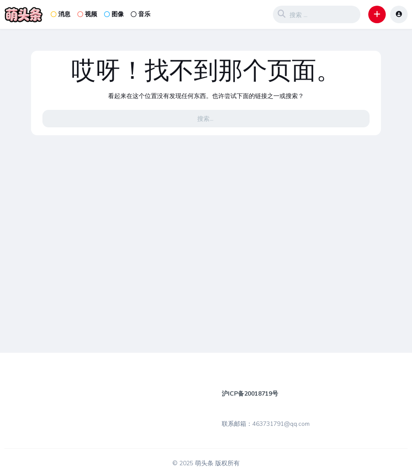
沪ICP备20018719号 (250, 394)
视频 (87, 14)
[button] (377, 14)
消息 (60, 14)
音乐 (140, 14)
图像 (114, 14)
